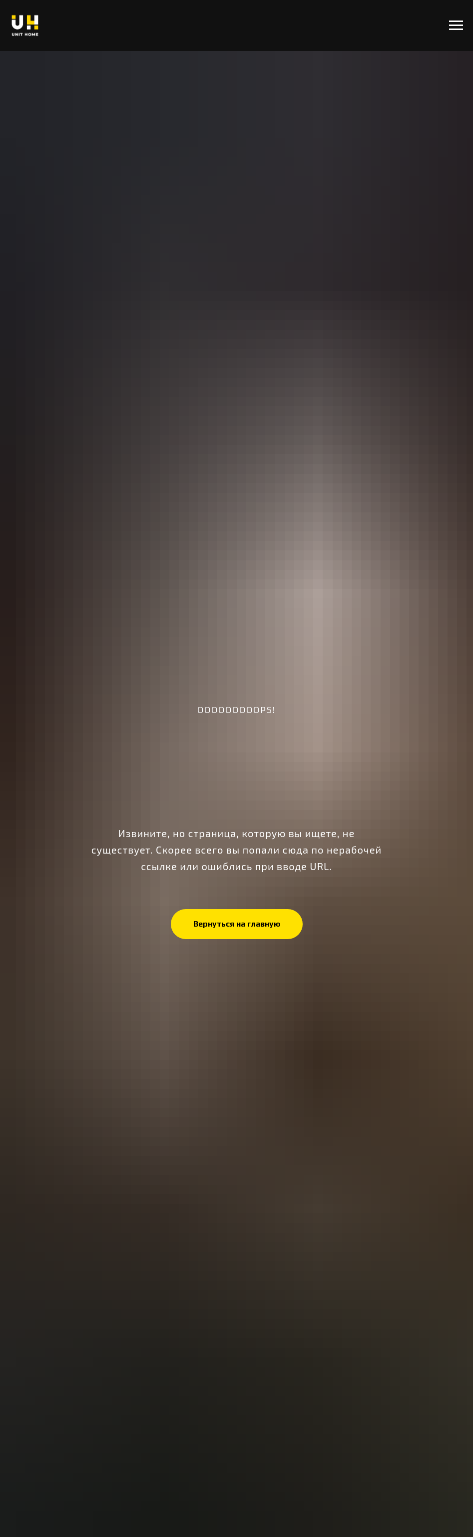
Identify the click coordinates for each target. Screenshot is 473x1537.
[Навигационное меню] (456, 26)
